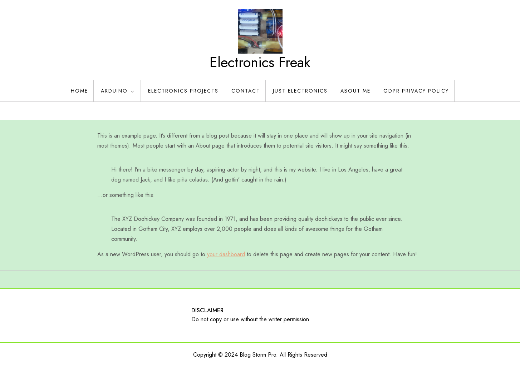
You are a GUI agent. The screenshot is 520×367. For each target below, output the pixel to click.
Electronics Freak (260, 62)
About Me (355, 90)
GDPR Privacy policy (416, 90)
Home (79, 90)
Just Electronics (300, 90)
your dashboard (226, 254)
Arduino (118, 90)
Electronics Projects (183, 90)
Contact (245, 90)
